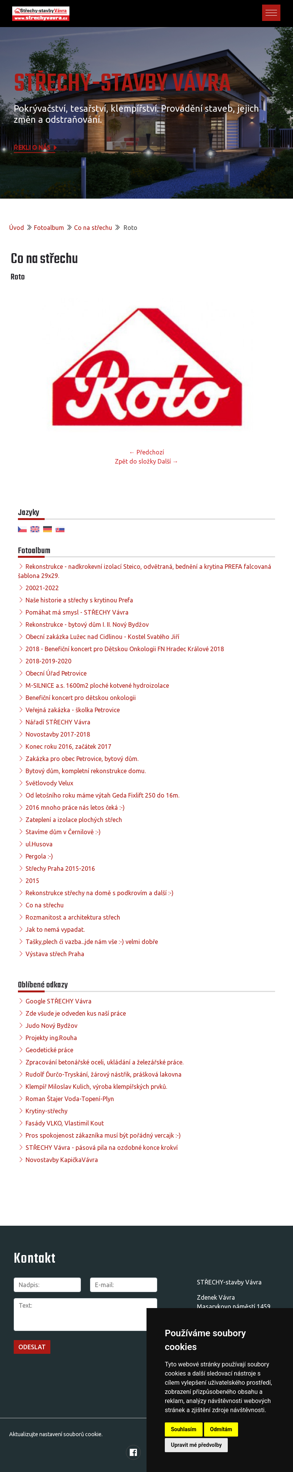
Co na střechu (93, 227)
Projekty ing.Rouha (51, 1037)
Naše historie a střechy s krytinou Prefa (79, 600)
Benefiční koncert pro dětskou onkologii (81, 697)
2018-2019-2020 (48, 661)
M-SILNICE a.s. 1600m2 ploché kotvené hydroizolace (97, 685)
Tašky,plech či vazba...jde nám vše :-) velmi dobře (92, 941)
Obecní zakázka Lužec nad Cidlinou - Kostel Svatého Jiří (102, 636)
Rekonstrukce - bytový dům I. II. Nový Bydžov (87, 624)
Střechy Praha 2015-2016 (60, 868)
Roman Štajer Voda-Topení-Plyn (70, 1098)
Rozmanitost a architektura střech (73, 917)
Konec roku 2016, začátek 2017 (68, 746)
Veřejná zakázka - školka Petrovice (73, 709)
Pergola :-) (39, 856)
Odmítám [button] (221, 1429)
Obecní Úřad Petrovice (56, 673)
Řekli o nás (36, 147)
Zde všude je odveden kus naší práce (76, 1013)
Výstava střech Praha (55, 953)
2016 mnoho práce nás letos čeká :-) (75, 807)
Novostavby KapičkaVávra (62, 1159)
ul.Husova (39, 844)
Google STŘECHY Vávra (59, 1001)
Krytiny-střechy (47, 1111)
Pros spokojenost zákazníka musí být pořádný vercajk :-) (103, 1135)
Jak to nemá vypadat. (55, 929)
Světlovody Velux (49, 783)
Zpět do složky (135, 461)
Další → (168, 461)
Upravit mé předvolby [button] (196, 1445)
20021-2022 (42, 587)
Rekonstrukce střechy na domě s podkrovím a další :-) (100, 892)
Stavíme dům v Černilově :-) (63, 831)
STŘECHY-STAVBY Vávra (122, 84)
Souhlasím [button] (183, 1429)
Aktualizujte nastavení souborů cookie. (56, 1434)
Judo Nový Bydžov (51, 1025)
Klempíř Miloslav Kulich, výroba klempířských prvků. (96, 1086)
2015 (32, 880)
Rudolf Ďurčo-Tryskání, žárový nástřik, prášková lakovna (104, 1074)
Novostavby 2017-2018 (58, 734)
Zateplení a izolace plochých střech (74, 819)
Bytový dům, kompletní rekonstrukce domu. (86, 770)
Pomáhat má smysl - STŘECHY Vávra (77, 612)
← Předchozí (146, 452)
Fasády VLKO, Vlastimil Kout (65, 1123)
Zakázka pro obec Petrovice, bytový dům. (82, 758)
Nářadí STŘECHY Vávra (58, 722)
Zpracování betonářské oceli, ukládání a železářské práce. (105, 1062)
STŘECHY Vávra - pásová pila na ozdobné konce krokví (102, 1147)
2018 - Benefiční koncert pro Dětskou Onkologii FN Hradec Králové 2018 (125, 648)
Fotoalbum (49, 227)
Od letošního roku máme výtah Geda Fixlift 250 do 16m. (102, 795)
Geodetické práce (49, 1050)
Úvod (16, 227)
